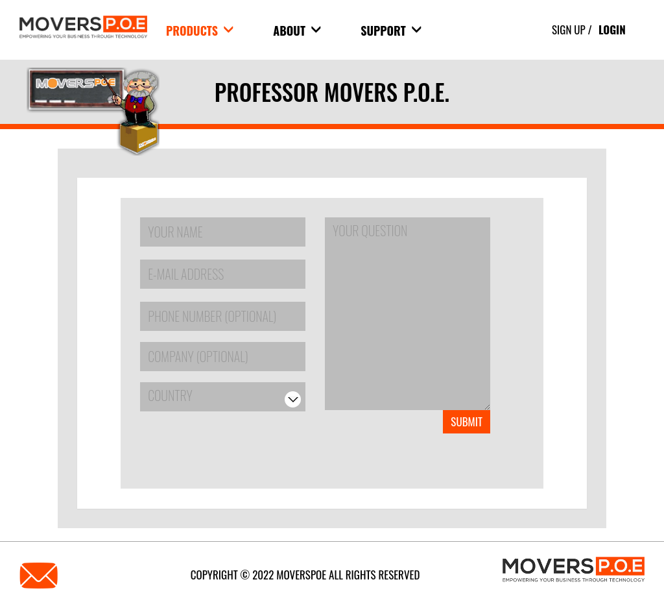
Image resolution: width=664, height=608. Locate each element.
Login (612, 29)
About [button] (297, 30)
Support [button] (391, 30)
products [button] (199, 30)
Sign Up (569, 29)
